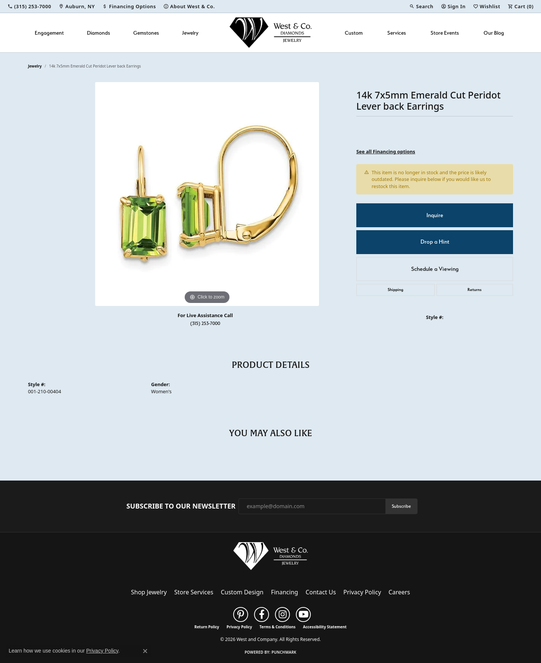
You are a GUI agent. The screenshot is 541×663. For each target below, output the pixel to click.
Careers (399, 592)
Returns (474, 289)
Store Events (445, 32)
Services (396, 32)
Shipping (395, 289)
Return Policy (206, 627)
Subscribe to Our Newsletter (180, 506)
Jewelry (190, 32)
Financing (284, 592)
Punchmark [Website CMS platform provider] (284, 652)
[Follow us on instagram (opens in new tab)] (282, 614)
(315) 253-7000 (205, 323)
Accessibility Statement (325, 627)
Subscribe (401, 506)
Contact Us (321, 592)
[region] (207, 194)
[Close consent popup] (145, 651)
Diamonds (98, 32)
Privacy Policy (362, 592)
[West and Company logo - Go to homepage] (270, 32)
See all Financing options (385, 151)
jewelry (35, 66)
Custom (354, 32)
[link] (29, 6)
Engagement (49, 32)
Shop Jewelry (149, 592)
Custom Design (242, 592)
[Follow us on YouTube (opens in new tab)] (303, 614)
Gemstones (146, 32)
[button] (421, 6)
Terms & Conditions (277, 627)
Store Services (193, 592)
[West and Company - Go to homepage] (270, 558)
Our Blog (494, 32)
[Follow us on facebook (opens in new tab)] (261, 614)
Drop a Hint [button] (434, 241)
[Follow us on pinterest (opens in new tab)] (240, 614)
